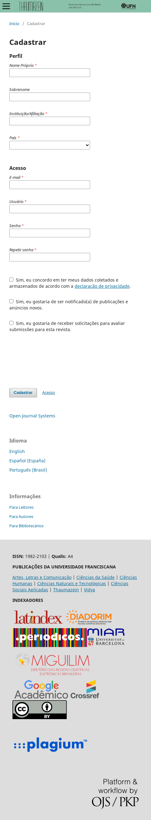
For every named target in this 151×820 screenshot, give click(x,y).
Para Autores (21, 516)
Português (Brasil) (28, 470)
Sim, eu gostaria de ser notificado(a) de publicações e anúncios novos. (68, 305)
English (17, 451)
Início (14, 23)
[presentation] (56, 360)
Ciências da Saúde (95, 577)
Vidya (89, 590)
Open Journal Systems (32, 416)
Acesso (48, 392)
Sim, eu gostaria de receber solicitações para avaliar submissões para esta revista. (67, 326)
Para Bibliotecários (26, 526)
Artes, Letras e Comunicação (41, 577)
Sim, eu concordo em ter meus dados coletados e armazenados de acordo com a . (70, 283)
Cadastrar (23, 392)
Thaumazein (66, 590)
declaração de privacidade (102, 286)
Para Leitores (21, 507)
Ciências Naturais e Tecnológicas (71, 583)
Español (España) (27, 461)
